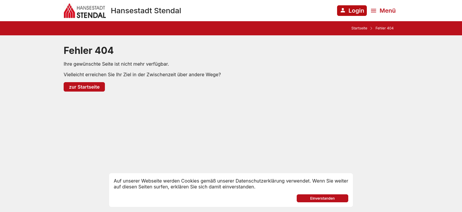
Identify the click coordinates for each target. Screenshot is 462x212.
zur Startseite (84, 87)
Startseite (359, 28)
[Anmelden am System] (352, 10)
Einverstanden (322, 198)
